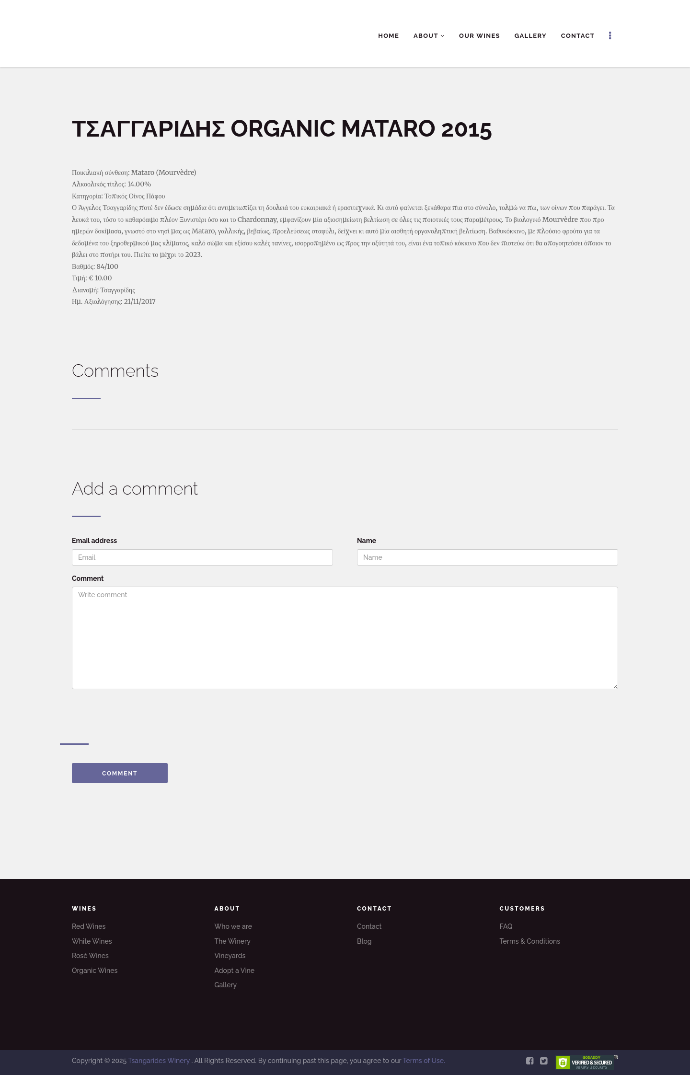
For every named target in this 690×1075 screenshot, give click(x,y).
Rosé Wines (90, 955)
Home (388, 35)
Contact (578, 35)
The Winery (233, 941)
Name (366, 540)
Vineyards (230, 955)
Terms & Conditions (530, 941)
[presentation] (145, 715)
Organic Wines (94, 970)
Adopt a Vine (235, 970)
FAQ (506, 926)
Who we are (233, 926)
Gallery (531, 35)
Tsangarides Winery (159, 1060)
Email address (94, 540)
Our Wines (479, 35)
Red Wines (88, 926)
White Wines (92, 941)
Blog (364, 941)
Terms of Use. (423, 1060)
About (429, 35)
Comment (88, 578)
